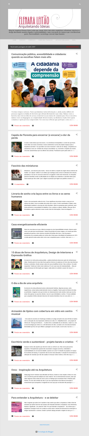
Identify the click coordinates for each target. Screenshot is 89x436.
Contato (22, 40)
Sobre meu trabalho (45, 40)
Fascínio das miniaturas (24, 166)
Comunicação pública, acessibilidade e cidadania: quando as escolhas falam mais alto (38, 56)
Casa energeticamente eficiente (29, 224)
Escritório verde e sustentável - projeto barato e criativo (42, 342)
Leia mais (74, 126)
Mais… (74, 40)
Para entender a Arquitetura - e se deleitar (34, 398)
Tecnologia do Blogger (44, 432)
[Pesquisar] (80, 4)
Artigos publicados (62, 40)
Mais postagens (44, 425)
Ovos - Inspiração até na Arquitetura (31, 370)
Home (14, 40)
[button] (77, 54)
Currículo (31, 40)
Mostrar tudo (72, 47)
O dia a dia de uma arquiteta (26, 283)
